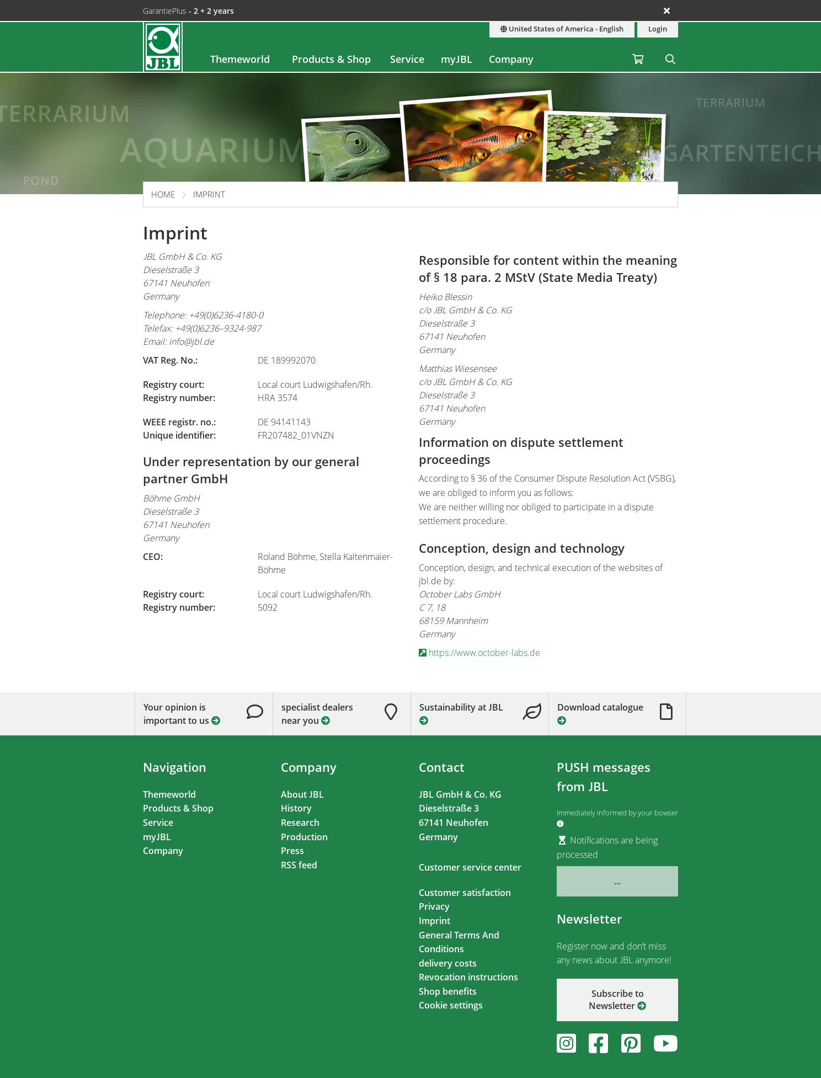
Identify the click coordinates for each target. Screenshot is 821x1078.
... (617, 881)
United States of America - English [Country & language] (561, 29)
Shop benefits (448, 991)
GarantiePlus (188, 11)
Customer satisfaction (465, 893)
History (296, 808)
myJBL (456, 59)
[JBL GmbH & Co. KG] (163, 47)
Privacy (434, 906)
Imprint (209, 194)
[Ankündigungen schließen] (666, 10)
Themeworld (240, 59)
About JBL (302, 794)
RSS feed (299, 865)
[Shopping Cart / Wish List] (637, 47)
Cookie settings (451, 1005)
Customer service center (470, 867)
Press (292, 851)
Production (304, 837)
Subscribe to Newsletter (617, 1000)
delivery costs (448, 963)
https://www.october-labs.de (479, 653)
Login (657, 29)
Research (300, 822)
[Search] (670, 47)
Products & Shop (331, 59)
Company (511, 59)
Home (163, 194)
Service (407, 59)
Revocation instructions (468, 977)
